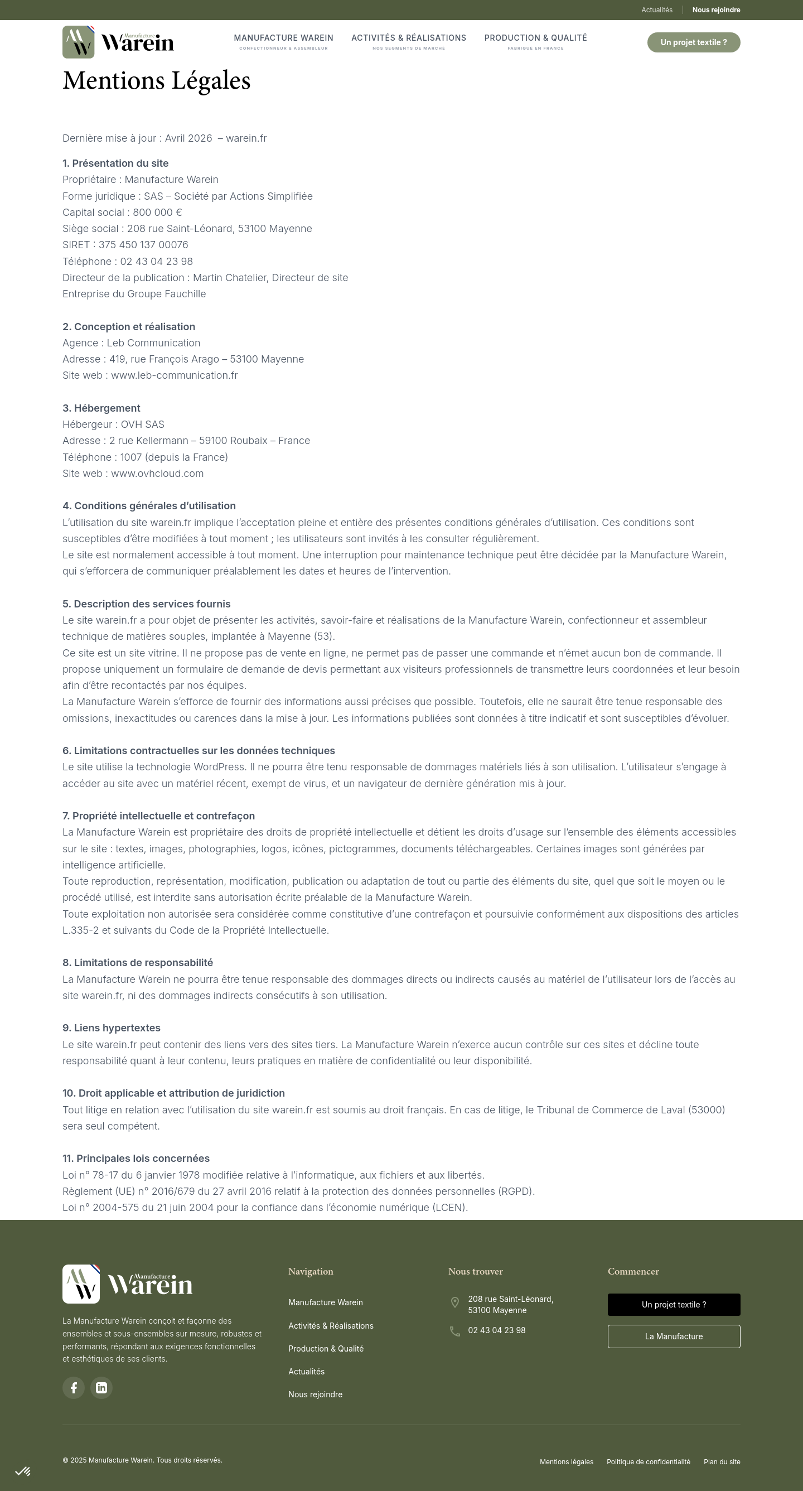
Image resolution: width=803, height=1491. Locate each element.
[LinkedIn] (101, 1388)
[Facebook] (73, 1388)
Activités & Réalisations (409, 42)
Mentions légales (566, 1462)
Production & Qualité (536, 42)
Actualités (657, 10)
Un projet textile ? (694, 42)
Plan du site (722, 1462)
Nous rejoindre (717, 10)
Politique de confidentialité (648, 1462)
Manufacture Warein (284, 42)
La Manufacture (674, 1336)
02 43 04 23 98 (497, 1330)
